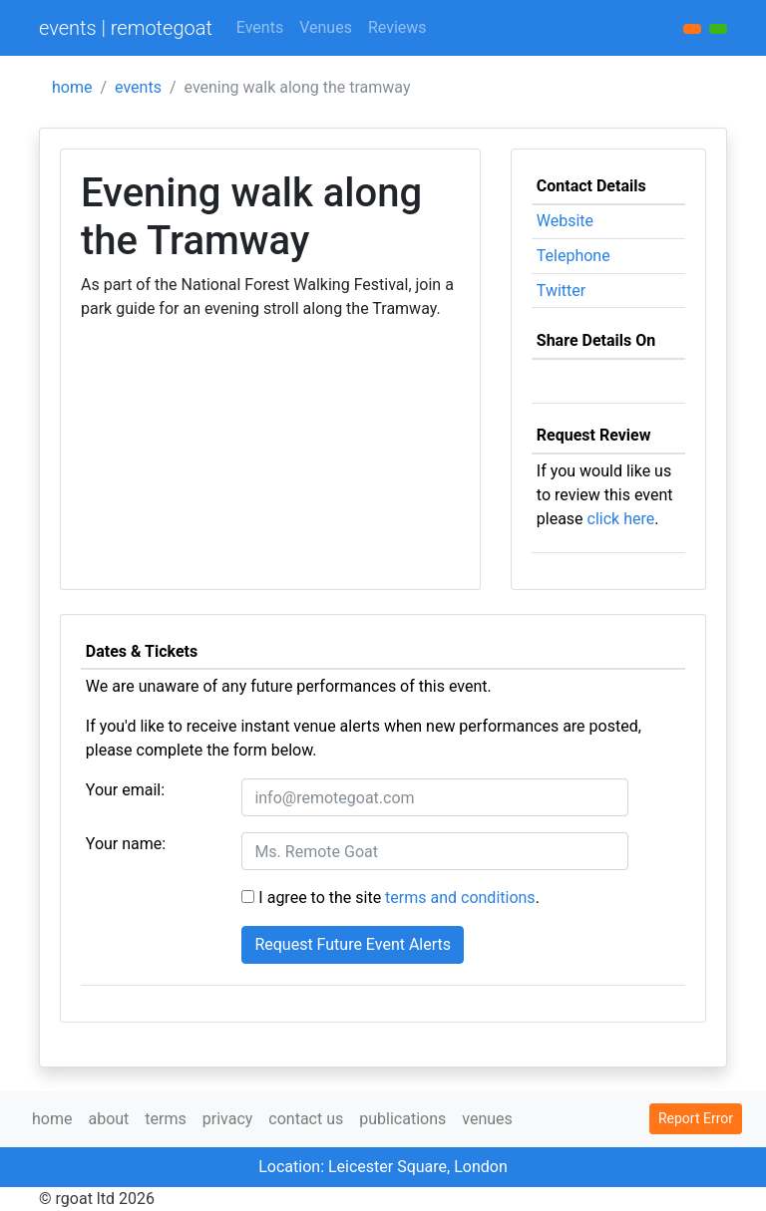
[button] (718, 29)
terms (165, 1118)
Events (259, 27)
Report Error (695, 1118)
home (72, 87)
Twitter (561, 290)
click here (621, 518)
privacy (227, 1118)
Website (565, 220)
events (138, 87)
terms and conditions (460, 897)
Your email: (125, 789)
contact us (305, 1118)
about (108, 1118)
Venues (325, 27)
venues (487, 1118)
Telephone (573, 255)
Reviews (397, 27)
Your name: (126, 843)
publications (402, 1118)
